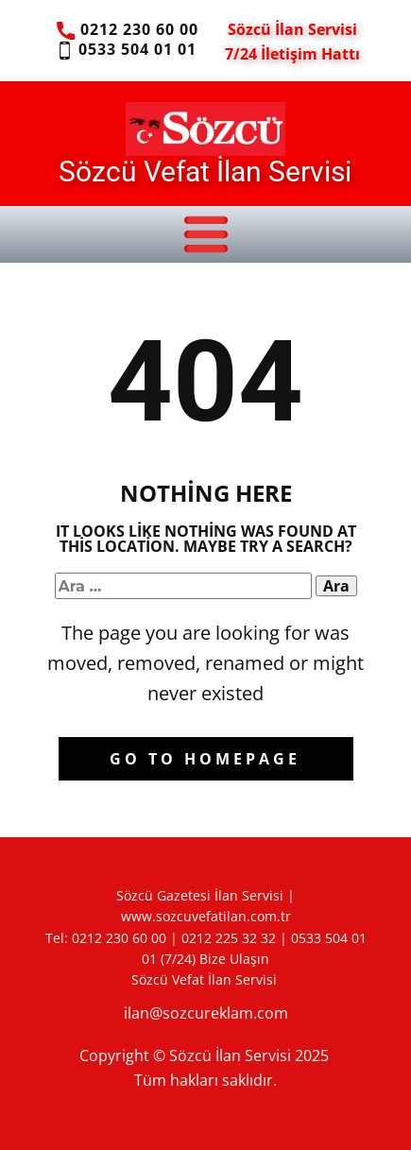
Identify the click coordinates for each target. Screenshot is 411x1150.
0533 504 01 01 (126, 50)
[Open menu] (206, 234)
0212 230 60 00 (127, 30)
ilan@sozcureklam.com (206, 1013)
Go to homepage (205, 758)
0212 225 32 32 (228, 938)
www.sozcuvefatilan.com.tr (206, 916)
